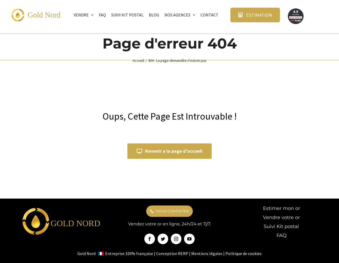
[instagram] (176, 239)
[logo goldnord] (18, 10)
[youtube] (189, 239)
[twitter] (163, 239)
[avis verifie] (296, 9)
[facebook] (149, 239)
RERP (183, 253)
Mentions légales (206, 253)
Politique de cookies (243, 253)
